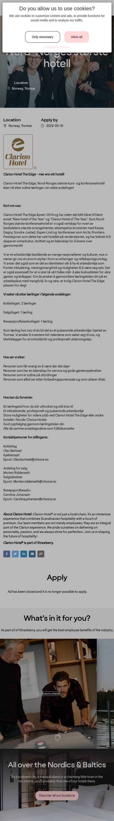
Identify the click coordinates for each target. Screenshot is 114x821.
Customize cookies (57, 47)
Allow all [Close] (76, 37)
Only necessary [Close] (42, 37)
